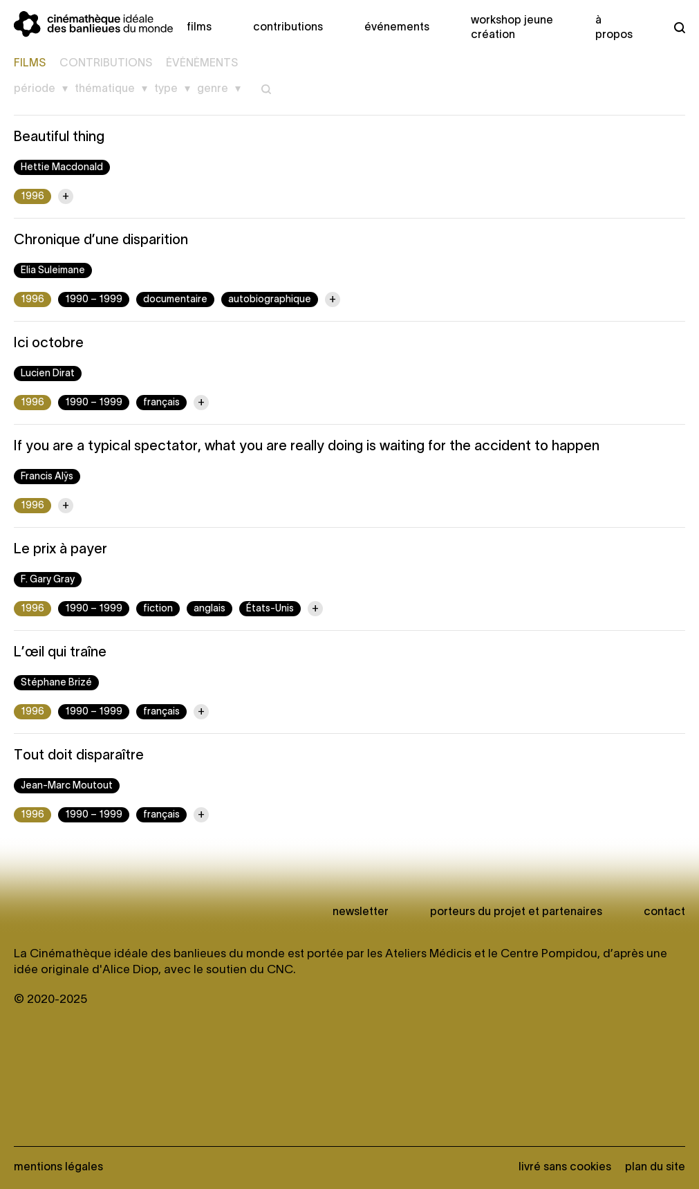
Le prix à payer (60, 550)
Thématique (105, 89)
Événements (396, 28)
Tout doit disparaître (79, 756)
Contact (664, 912)
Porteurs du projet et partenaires (516, 912)
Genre (212, 89)
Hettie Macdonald (62, 167)
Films (199, 28)
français (161, 402)
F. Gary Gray (48, 579)
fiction (158, 609)
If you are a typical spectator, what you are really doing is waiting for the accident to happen (306, 447)
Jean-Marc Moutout (67, 786)
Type (166, 89)
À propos (614, 28)
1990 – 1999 (93, 299)
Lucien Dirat (48, 373)
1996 (32, 196)
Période (34, 89)
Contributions (288, 28)
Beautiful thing (59, 137)
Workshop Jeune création (512, 28)
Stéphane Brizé (56, 683)
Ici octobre (49, 344)
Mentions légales (58, 1167)
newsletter (361, 912)
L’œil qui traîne (60, 653)
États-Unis (270, 609)
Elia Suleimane (53, 270)
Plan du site (655, 1167)
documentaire (175, 299)
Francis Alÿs (47, 476)
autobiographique (269, 299)
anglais (209, 609)
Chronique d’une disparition (101, 240)
